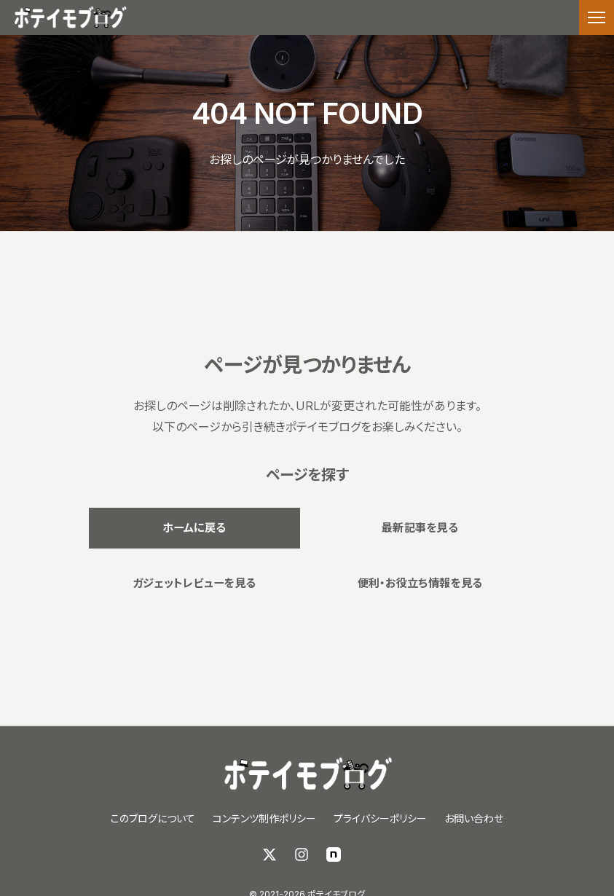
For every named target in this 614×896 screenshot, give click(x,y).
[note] (333, 854)
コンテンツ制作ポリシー (264, 818)
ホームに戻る (194, 526)
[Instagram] (301, 854)
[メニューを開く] (596, 17)
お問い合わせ (473, 818)
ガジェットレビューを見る (194, 585)
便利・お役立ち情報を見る (420, 585)
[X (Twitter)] (269, 854)
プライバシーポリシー (380, 818)
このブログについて (153, 818)
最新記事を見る (419, 526)
